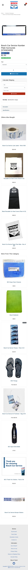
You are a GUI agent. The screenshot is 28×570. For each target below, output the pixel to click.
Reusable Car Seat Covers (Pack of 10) (14, 178)
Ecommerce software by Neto (19, 566)
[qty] (14, 84)
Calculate (14, 93)
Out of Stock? (14, 545)
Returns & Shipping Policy (14, 554)
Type (2, 61)
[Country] (14, 87)
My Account (14, 531)
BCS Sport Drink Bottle (14, 446)
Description (5, 106)
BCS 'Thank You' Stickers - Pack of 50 (14, 479)
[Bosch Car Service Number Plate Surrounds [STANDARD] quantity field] (14, 70)
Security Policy (14, 557)
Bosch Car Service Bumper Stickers (14, 512)
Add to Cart (14, 74)
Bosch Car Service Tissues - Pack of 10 (14, 348)
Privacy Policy (14, 551)
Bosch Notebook (14, 315)
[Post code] (14, 90)
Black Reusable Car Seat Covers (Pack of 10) (14, 211)
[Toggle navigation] (3, 5)
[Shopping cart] (25, 5)
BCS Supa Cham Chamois (14, 282)
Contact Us (14, 539)
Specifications (6, 110)
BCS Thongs (14, 380)
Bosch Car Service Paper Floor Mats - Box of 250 (14, 245)
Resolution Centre (14, 537)
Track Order (14, 534)
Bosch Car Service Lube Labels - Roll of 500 (14, 145)
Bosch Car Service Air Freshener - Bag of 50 (14, 413)
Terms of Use (14, 548)
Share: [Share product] (5, 53)
